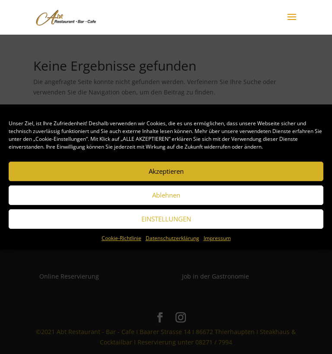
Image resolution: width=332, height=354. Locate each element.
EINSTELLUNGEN (166, 218)
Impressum (217, 238)
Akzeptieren (166, 171)
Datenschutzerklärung (172, 238)
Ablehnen (166, 195)
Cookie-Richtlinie (121, 238)
